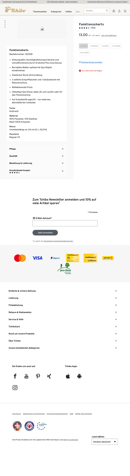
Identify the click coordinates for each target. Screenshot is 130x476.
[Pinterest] (38, 400)
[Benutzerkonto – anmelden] (119, 12)
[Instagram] (15, 412)
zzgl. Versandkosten (109, 35)
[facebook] (15, 400)
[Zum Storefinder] (113, 12)
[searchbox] (94, 10)
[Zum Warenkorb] (125, 12)
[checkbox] (83, 46)
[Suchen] (107, 11)
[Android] (79, 400)
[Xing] (49, 400)
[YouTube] (26, 400)
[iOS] (68, 400)
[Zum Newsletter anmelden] (45, 256)
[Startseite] (16, 9)
